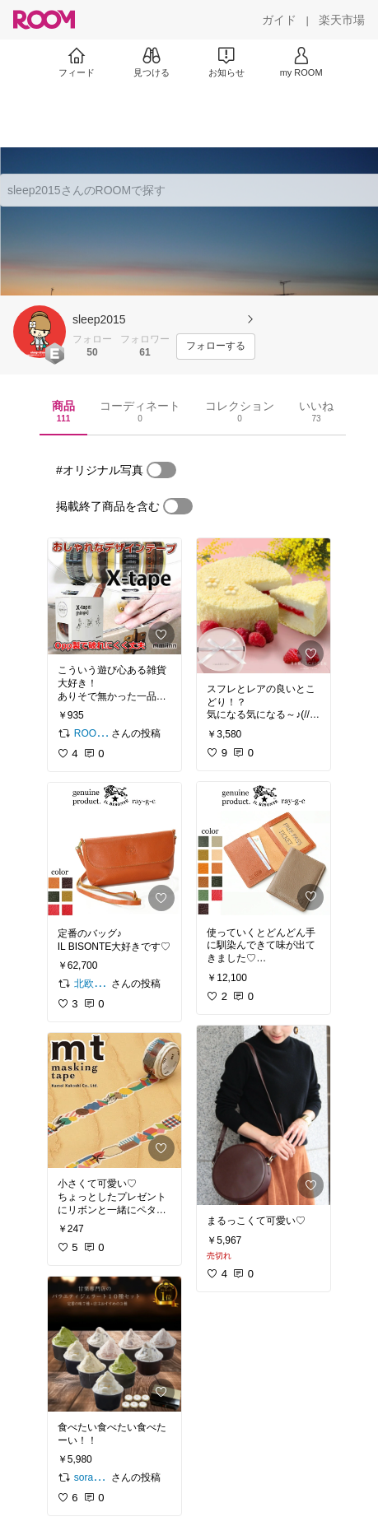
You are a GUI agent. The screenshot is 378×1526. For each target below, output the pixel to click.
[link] (114, 596)
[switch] (161, 470)
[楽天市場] (342, 19)
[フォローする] (215, 346)
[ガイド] (279, 19)
